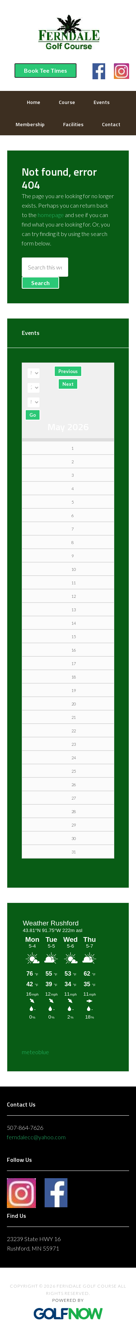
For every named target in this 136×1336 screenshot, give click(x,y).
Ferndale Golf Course (68, 34)
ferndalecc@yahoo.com (36, 1136)
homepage (51, 214)
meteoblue (35, 1051)
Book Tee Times (45, 70)
